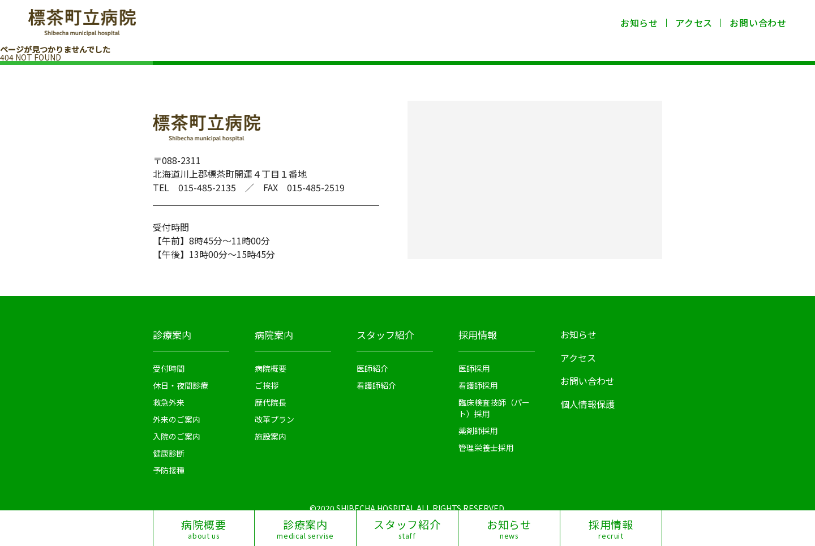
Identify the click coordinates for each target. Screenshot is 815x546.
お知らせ (639, 22)
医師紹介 (372, 368)
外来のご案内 (176, 419)
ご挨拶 (266, 385)
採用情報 (477, 334)
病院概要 (270, 368)
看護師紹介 (376, 385)
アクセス (694, 22)
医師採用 (474, 368)
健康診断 (169, 453)
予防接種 (169, 470)
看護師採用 (478, 385)
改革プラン (274, 419)
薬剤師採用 (478, 430)
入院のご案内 (176, 436)
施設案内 (270, 436)
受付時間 (169, 368)
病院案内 (274, 334)
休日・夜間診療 (180, 385)
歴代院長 (270, 402)
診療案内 (172, 334)
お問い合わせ (758, 22)
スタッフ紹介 (385, 334)
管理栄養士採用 (486, 447)
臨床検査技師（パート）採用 (494, 408)
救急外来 (169, 402)
